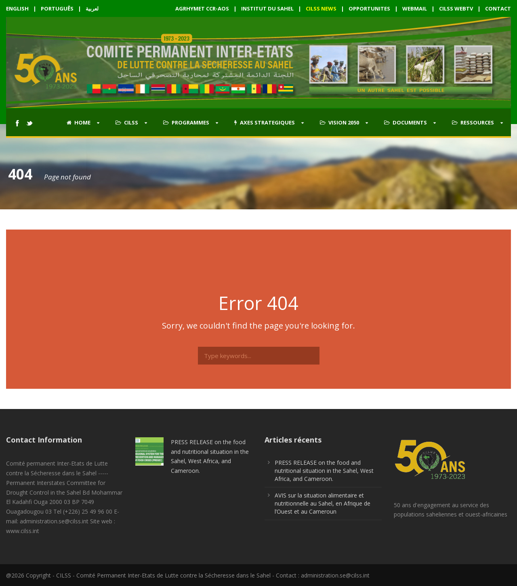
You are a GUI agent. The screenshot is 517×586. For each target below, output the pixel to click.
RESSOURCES (473, 122)
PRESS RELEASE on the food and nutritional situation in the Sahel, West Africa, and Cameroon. (324, 471)
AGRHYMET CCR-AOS (202, 8)
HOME (78, 122)
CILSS (127, 122)
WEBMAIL (414, 8)
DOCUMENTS (405, 122)
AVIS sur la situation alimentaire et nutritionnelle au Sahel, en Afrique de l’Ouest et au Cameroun (322, 503)
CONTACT (498, 8)
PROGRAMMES (186, 122)
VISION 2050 (339, 122)
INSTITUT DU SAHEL (267, 8)
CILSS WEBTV (456, 8)
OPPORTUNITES (369, 8)
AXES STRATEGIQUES (264, 122)
